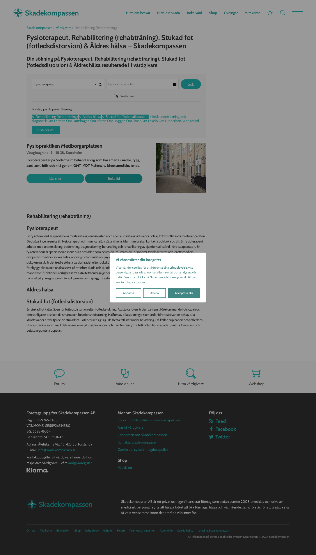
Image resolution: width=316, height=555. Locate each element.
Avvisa (154, 293)
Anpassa (128, 293)
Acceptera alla (184, 293)
